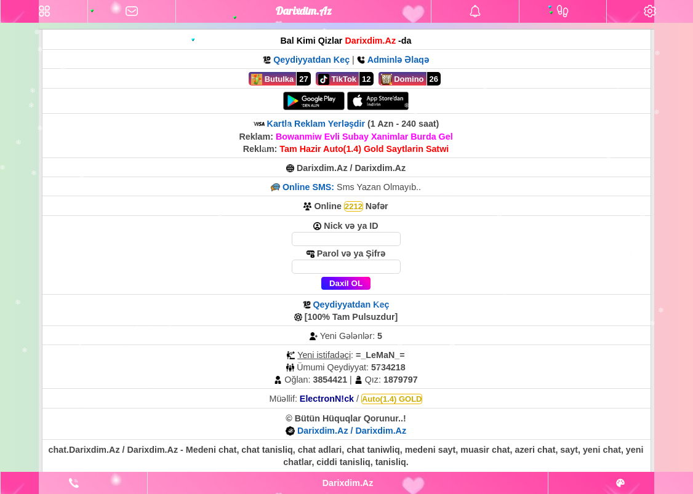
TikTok (337, 79)
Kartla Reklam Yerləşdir (316, 124)
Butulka (272, 79)
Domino (402, 79)
